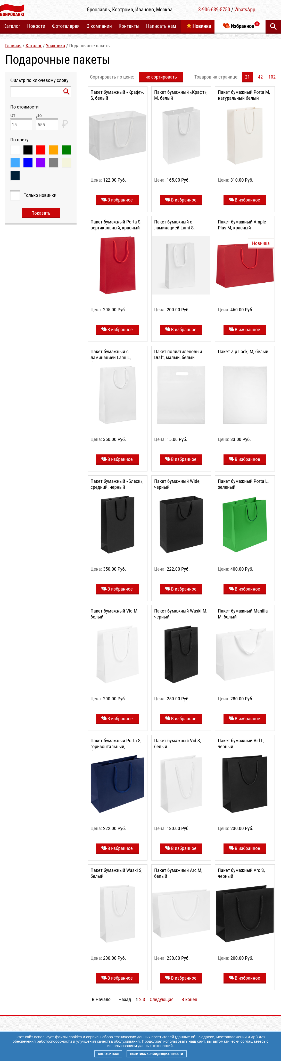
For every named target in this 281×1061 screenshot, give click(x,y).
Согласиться (108, 1054)
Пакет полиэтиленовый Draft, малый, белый (178, 354)
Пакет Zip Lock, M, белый (243, 351)
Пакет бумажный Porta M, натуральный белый (244, 95)
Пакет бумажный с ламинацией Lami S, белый (174, 228)
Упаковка (55, 46)
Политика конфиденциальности (156, 1054)
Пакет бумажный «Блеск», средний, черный (116, 484)
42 (260, 77)
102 (272, 77)
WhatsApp (244, 9)
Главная (13, 46)
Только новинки (40, 195)
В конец (189, 999)
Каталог (34, 46)
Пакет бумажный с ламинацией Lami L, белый (110, 357)
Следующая (161, 999)
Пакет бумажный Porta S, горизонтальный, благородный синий (116, 746)
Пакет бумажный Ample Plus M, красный (242, 225)
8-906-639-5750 (214, 9)
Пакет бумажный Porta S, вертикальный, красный (116, 225)
